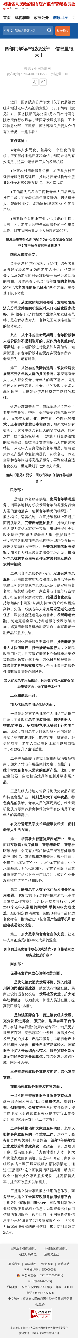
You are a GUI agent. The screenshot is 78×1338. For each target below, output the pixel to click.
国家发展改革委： (20, 255)
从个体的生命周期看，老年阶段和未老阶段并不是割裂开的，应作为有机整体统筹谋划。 (39, 341)
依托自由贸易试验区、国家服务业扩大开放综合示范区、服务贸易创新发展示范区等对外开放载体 (39, 1051)
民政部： (13, 490)
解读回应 (60, 18)
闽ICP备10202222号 (40, 1281)
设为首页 (47, 1264)
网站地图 (31, 1264)
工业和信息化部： (20, 696)
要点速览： (19, 141)
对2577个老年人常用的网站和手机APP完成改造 (39, 907)
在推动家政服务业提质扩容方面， (36, 1087)
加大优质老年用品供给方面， (33, 705)
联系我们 (14, 1264)
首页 (7, 18)
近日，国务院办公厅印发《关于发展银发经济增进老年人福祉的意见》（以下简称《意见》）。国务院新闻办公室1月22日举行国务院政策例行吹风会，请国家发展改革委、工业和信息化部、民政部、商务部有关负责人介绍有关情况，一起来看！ (39, 117)
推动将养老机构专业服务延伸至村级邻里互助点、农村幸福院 (39, 558)
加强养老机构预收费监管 (23, 666)
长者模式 (63, 30)
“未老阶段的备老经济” (30, 287)
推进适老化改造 (58, 597)
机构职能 (22, 18)
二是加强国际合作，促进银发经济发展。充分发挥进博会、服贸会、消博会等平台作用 (39, 1021)
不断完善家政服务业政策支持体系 (44, 1096)
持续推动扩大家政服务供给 (39, 1128)
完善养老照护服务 (39, 523)
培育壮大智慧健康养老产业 (42, 839)
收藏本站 (63, 1264)
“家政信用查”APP (31, 1203)
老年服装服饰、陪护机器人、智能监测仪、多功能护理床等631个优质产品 (39, 726)
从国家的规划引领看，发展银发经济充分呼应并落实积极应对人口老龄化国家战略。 (39, 308)
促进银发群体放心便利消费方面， (36, 973)
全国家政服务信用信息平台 (49, 1197)
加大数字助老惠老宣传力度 (42, 934)
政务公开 (41, 18)
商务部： (13, 964)
